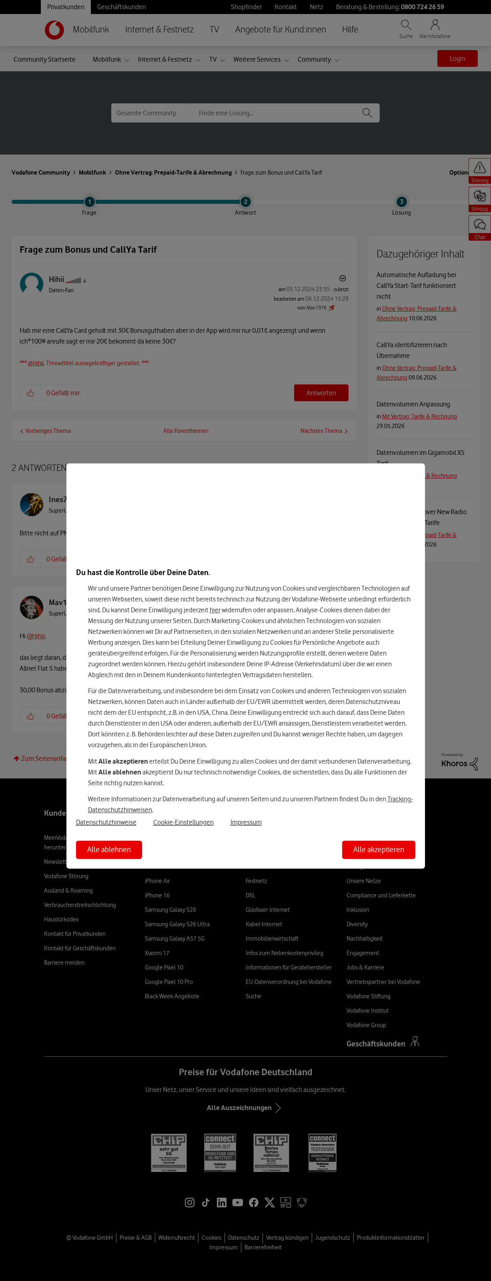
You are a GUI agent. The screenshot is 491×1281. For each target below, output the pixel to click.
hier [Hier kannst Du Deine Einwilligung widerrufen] (215, 610)
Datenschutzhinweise (106, 822)
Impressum (246, 822)
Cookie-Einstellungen (183, 822)
